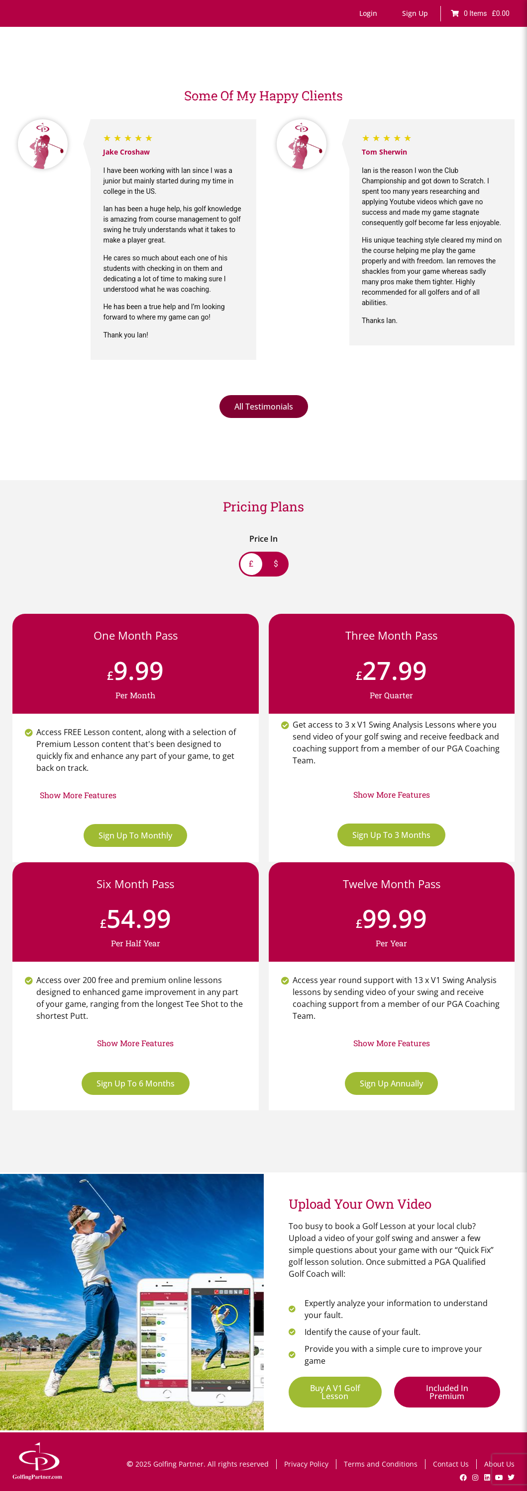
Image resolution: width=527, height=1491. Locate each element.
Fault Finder (242, 68)
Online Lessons (188, 68)
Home (145, 68)
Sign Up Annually (391, 1083)
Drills (308, 68)
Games (281, 68)
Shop (503, 68)
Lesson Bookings (353, 68)
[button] (368, 13)
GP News (472, 68)
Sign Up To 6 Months (136, 1083)
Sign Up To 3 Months (391, 834)
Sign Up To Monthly (135, 835)
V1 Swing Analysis (420, 68)
